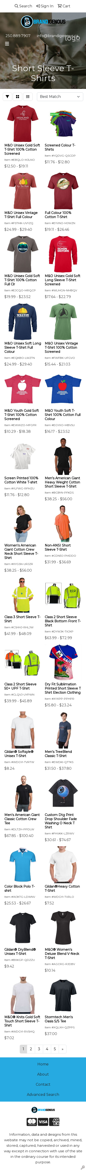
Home (43, 1064)
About (43, 1074)
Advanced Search (43, 1094)
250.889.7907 (18, 36)
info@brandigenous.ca (57, 36)
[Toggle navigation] (7, 44)
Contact (43, 1084)
